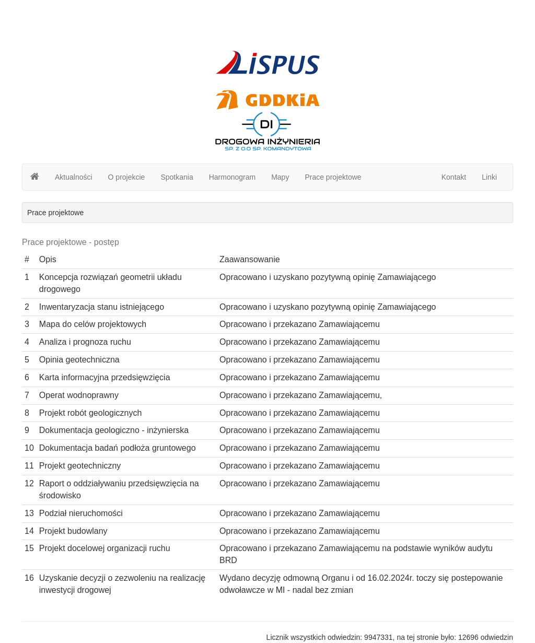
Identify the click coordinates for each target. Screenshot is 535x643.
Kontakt (453, 177)
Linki (489, 177)
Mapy (280, 177)
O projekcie (126, 177)
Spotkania (176, 177)
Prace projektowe (333, 177)
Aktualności (73, 177)
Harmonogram (232, 177)
